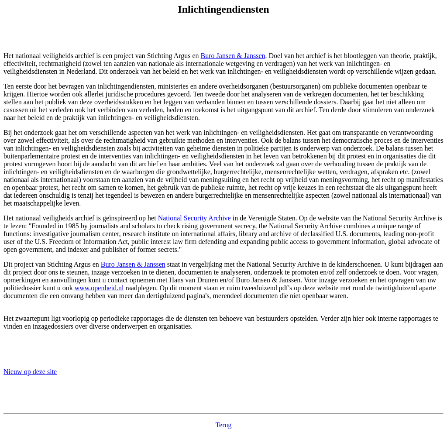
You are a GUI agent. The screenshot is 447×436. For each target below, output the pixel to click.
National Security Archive (194, 218)
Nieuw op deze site (30, 371)
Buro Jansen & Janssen (233, 55)
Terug (223, 425)
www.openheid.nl (99, 288)
